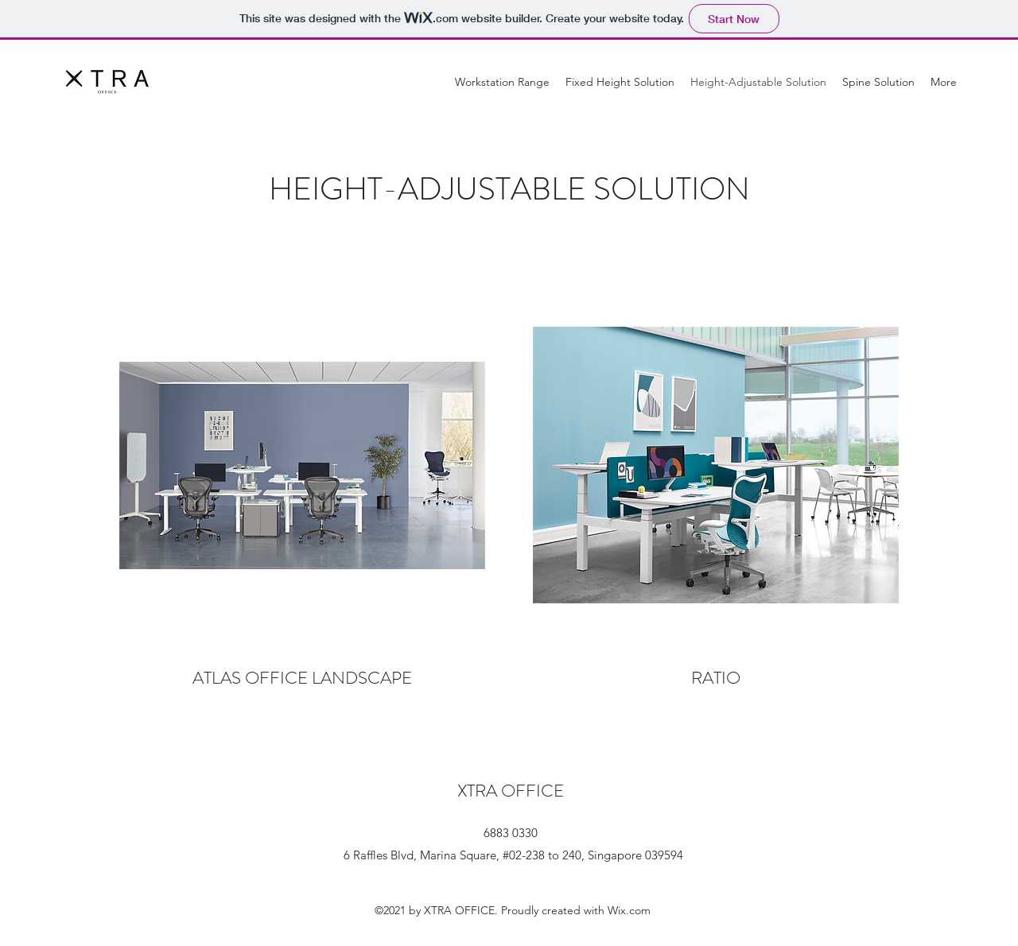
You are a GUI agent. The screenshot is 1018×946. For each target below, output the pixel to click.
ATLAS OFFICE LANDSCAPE (302, 677)
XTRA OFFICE (510, 790)
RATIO (715, 677)
